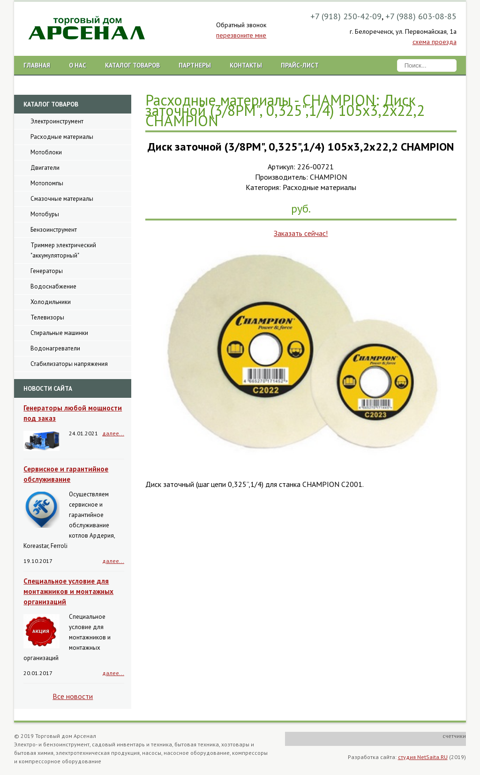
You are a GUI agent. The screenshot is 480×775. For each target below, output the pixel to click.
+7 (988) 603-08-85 (421, 16)
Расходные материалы (61, 137)
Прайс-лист (300, 65)
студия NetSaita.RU (423, 756)
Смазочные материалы (61, 199)
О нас (77, 65)
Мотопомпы (46, 183)
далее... (113, 433)
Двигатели (45, 168)
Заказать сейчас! (301, 233)
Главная (36, 65)
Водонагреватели (55, 348)
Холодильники (50, 302)
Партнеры (195, 65)
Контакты (246, 65)
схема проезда (434, 42)
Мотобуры (44, 214)
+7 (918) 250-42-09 (346, 16)
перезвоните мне (241, 35)
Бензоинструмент (53, 230)
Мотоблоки (46, 152)
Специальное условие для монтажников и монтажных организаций (68, 591)
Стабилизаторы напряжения (69, 364)
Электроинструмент (56, 121)
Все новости (72, 696)
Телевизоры (47, 317)
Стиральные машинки (59, 333)
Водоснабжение (53, 286)
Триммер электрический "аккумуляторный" (63, 250)
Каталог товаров (132, 65)
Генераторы (46, 271)
